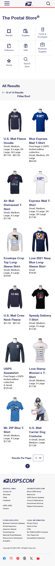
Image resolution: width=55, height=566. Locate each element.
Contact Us (7, 491)
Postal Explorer (9, 532)
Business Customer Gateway (14, 523)
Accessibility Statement (36, 538)
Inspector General (9, 529)
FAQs (5, 497)
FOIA (29, 529)
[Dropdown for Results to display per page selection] (38, 458)
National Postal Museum (12, 535)
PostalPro (6, 541)
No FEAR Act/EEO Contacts (37, 532)
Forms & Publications (35, 500)
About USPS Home (34, 491)
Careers (6, 508)
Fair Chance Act (33, 535)
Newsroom (31, 494)
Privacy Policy (32, 523)
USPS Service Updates (35, 497)
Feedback (6, 500)
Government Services (35, 503)
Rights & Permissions (35, 506)
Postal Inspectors (9, 526)
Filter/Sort (23, 96)
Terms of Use (32, 526)
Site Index (6, 494)
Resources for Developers (13, 538)
